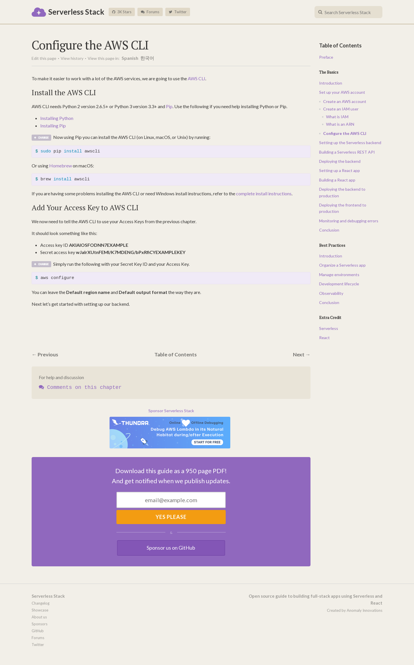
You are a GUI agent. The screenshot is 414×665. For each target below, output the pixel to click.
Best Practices (332, 245)
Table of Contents (175, 354)
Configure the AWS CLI (344, 133)
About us (39, 617)
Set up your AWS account (342, 92)
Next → (301, 354)
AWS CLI (196, 78)
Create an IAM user (341, 108)
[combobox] (348, 12)
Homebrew (60, 165)
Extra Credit (330, 317)
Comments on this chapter (80, 387)
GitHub (38, 630)
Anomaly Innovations (364, 610)
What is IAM (337, 116)
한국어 (147, 58)
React (324, 337)
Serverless (328, 328)
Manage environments (339, 274)
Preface (326, 57)
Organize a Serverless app (342, 265)
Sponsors (39, 624)
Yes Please (171, 517)
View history (72, 58)
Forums (150, 11)
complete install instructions (264, 193)
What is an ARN (340, 124)
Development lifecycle (339, 283)
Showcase (40, 610)
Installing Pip (53, 125)
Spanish (130, 58)
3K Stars (121, 11)
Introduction (330, 83)
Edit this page (44, 58)
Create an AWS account (344, 101)
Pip (169, 106)
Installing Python (56, 118)
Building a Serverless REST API (347, 152)
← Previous (45, 354)
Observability (331, 293)
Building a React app (337, 179)
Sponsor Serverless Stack (171, 410)
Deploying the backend (340, 161)
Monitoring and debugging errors (348, 220)
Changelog (40, 603)
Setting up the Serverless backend (350, 142)
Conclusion (329, 230)
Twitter (178, 11)
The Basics (328, 72)
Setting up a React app (339, 170)
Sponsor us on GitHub (171, 547)
